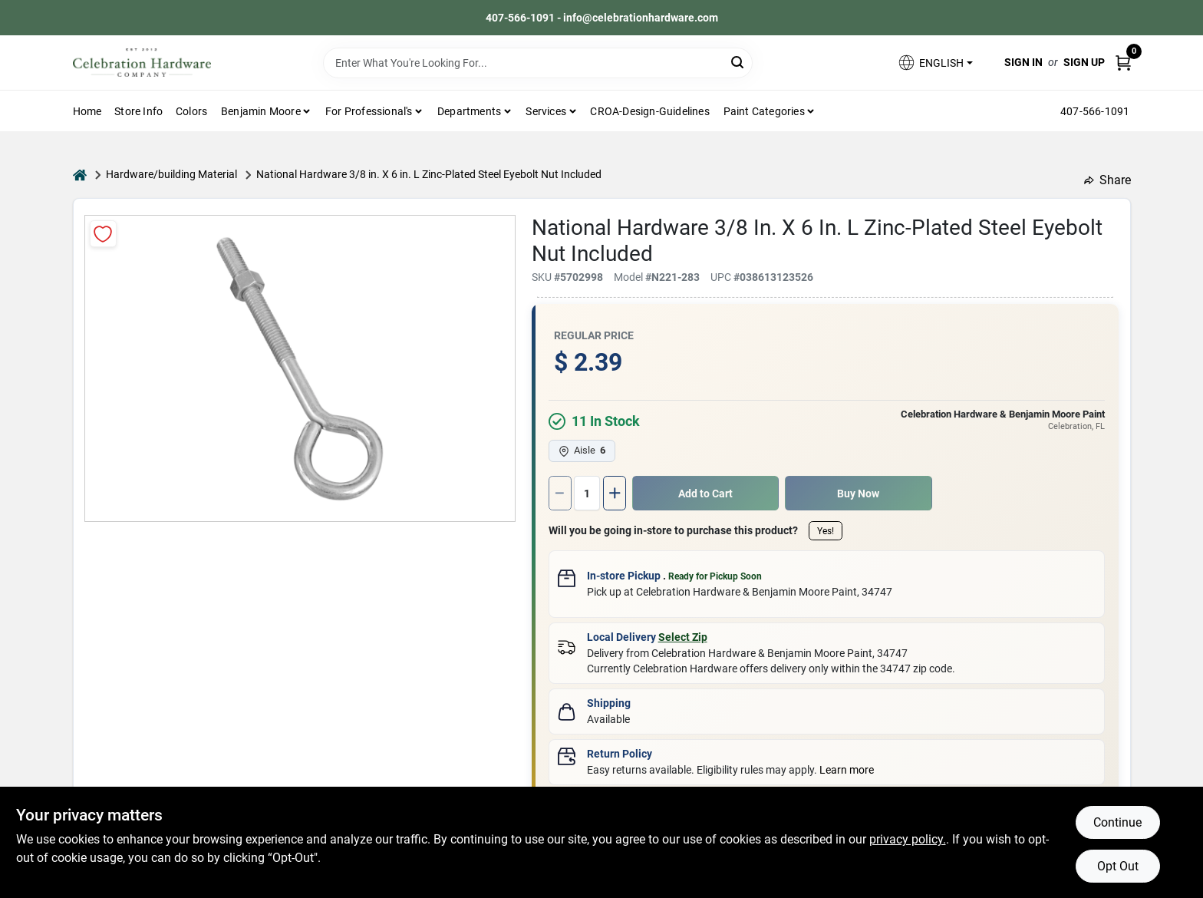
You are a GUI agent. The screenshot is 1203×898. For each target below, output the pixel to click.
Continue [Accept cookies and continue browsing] (1117, 822)
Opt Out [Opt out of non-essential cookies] (1118, 866)
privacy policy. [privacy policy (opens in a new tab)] (907, 839)
